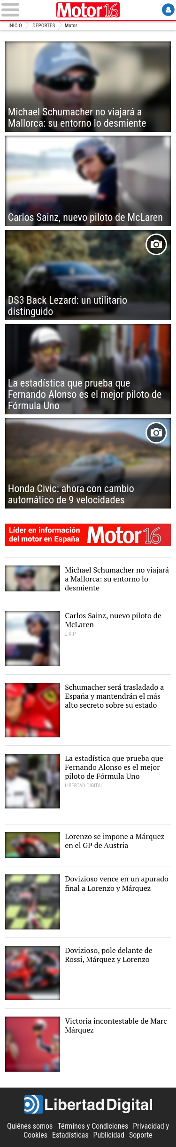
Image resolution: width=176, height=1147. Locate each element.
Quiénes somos (30, 1126)
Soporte (141, 1135)
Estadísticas (70, 1135)
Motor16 (88, 9)
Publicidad (108, 1135)
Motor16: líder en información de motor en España (88, 535)
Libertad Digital (88, 1104)
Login (168, 9)
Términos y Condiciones (92, 1126)
